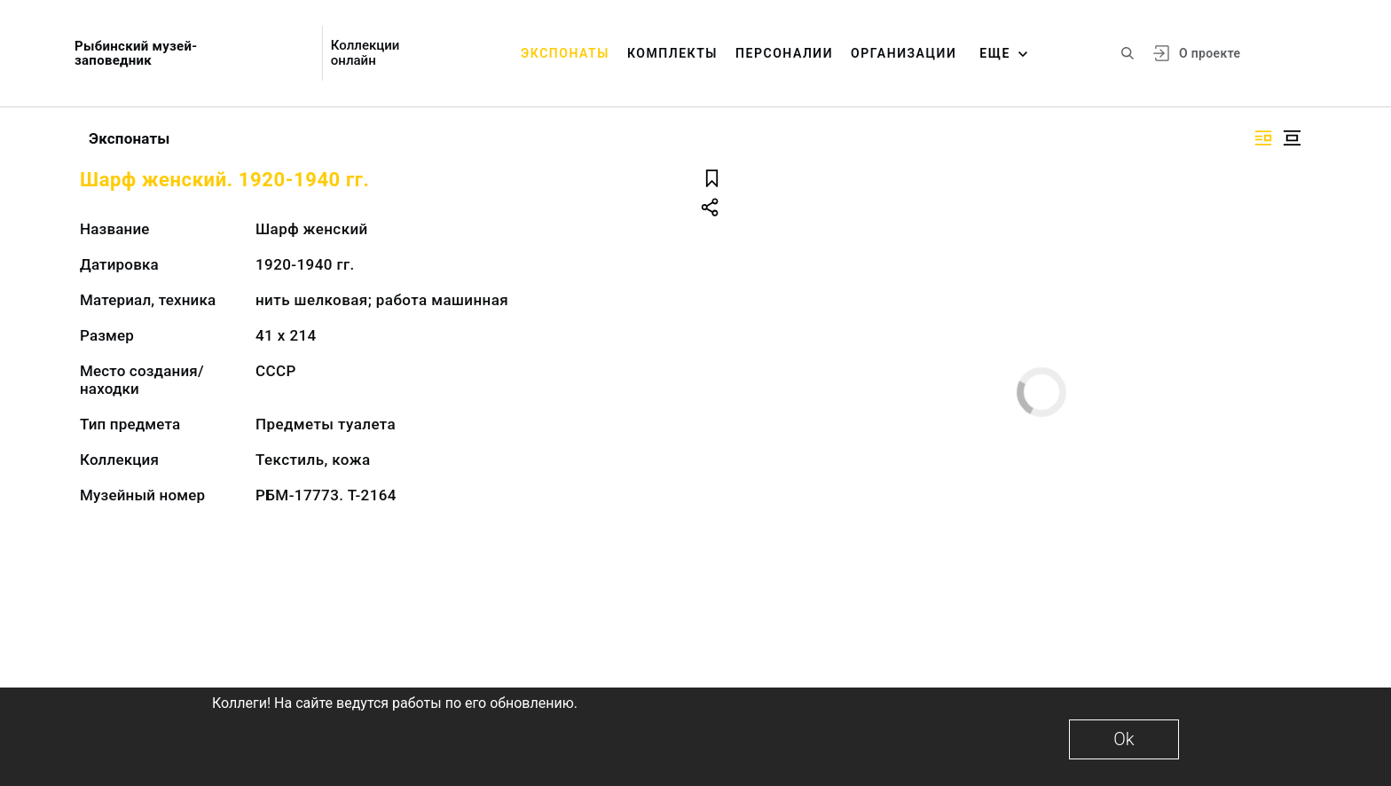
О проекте (1209, 53)
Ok (1123, 739)
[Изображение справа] (1263, 138)
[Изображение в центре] (1291, 138)
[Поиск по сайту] (1127, 53)
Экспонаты (565, 53)
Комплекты (672, 53)
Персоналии (784, 53)
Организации (903, 53)
